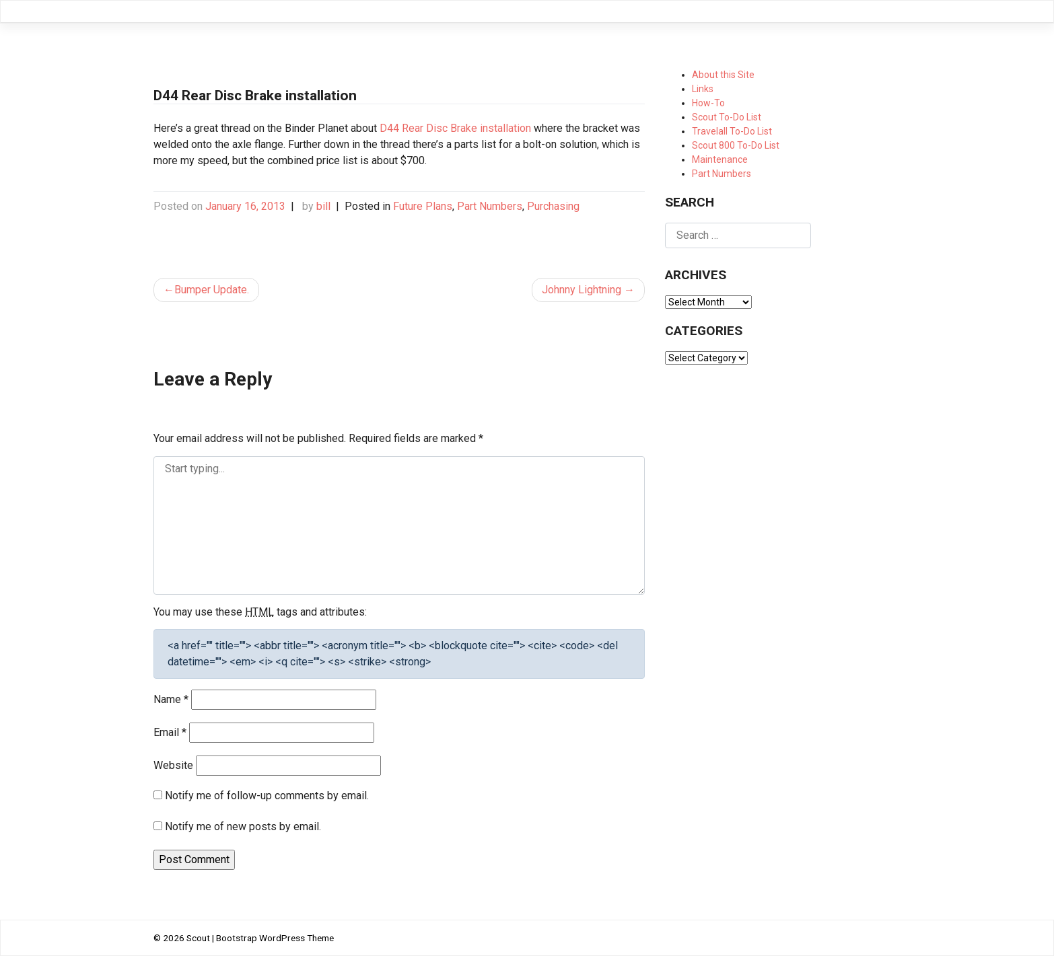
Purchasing (553, 206)
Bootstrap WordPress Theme (275, 937)
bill (323, 206)
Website (173, 765)
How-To (708, 103)
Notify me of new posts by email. (243, 826)
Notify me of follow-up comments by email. (267, 795)
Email (169, 732)
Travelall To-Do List (732, 131)
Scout (198, 937)
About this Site (723, 74)
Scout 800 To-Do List (735, 145)
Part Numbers (489, 206)
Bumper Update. (211, 289)
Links (702, 88)
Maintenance (720, 159)
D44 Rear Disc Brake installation (455, 128)
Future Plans (422, 206)
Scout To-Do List (726, 117)
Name (170, 699)
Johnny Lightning (581, 289)
